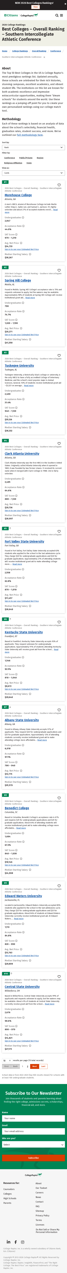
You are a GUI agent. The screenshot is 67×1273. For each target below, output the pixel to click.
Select (7, 1144)
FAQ (37, 1206)
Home (4, 51)
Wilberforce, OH (12, 991)
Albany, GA (10, 724)
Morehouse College (18, 195)
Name (5, 1112)
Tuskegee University (19, 365)
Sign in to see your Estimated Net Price (22, 249)
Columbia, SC (11, 812)
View (35, 7)
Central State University (22, 987)
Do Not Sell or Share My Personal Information (47, 1230)
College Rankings (20, 51)
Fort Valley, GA (12, 545)
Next (34, 1066)
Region (40, 158)
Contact (39, 1202)
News (38, 1197)
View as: (5, 168)
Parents (7, 1203)
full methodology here (30, 135)
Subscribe (33, 1158)
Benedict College (17, 808)
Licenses (40, 1224)
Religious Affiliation (13, 163)
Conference (55, 51)
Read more (30, 298)
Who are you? (9, 1138)
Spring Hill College (18, 280)
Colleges (7, 1194)
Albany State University (22, 720)
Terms (39, 1220)
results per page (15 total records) (22, 1060)
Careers (39, 1192)
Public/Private (25, 158)
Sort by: (5, 142)
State (29, 163)
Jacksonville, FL (12, 900)
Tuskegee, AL (11, 369)
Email (5, 1125)
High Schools (9, 1198)
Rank (6, 147)
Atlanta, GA (10, 199)
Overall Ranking (39, 51)
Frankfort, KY (11, 636)
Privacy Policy (42, 1215)
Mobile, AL (10, 284)
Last (43, 1066)
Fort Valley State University (24, 541)
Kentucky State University (24, 632)
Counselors (9, 1189)
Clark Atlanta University (22, 453)
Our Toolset (41, 1188)
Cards (6, 173)
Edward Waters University (23, 896)
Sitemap (40, 1211)
